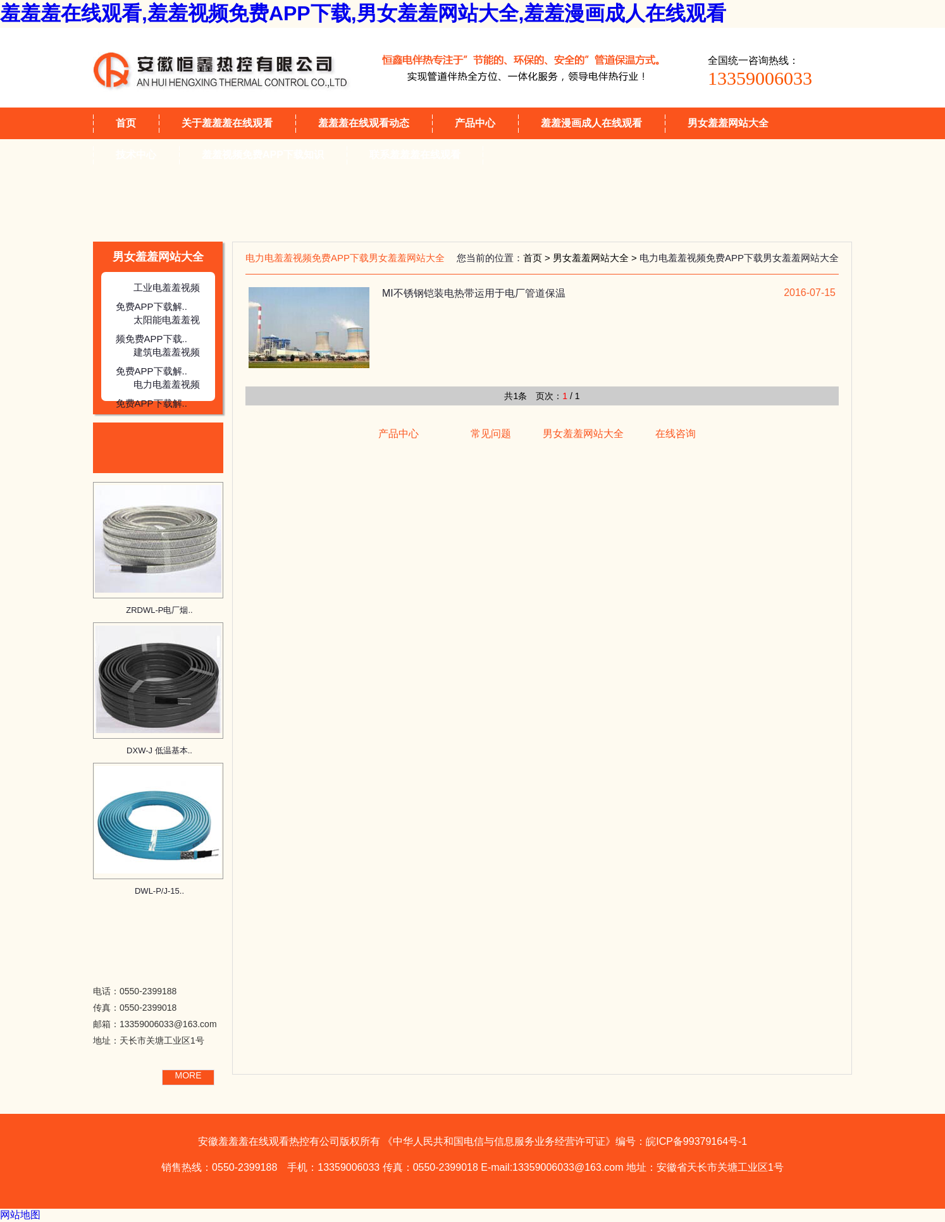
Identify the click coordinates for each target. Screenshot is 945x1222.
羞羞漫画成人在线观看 (591, 123)
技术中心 (136, 154)
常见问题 (491, 433)
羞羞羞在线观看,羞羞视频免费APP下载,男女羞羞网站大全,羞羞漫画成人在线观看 (363, 13)
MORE (188, 1075)
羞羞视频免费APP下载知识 (263, 154)
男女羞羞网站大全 (728, 123)
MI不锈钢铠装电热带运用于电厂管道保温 (473, 293)
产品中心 (475, 123)
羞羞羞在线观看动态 (363, 123)
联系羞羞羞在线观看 (414, 154)
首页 (126, 123)
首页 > (538, 257)
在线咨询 (675, 433)
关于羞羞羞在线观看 (227, 123)
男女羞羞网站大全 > (596, 257)
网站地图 (20, 1214)
